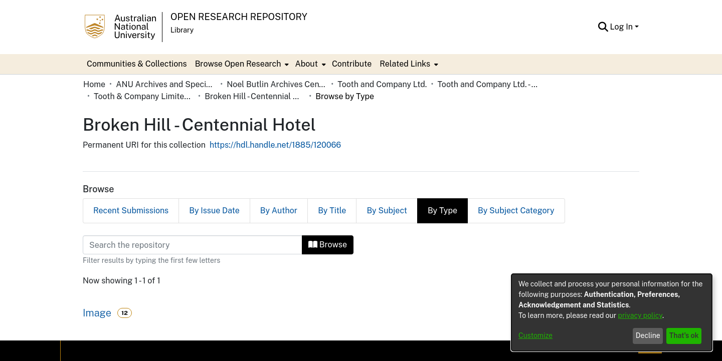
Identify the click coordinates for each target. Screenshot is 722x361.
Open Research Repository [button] (238, 17)
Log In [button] (622, 27)
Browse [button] (327, 244)
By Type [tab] (442, 210)
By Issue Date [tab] (214, 210)
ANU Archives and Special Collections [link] (166, 84)
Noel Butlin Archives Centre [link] (277, 84)
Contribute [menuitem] (352, 64)
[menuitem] (241, 64)
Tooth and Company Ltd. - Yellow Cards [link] (487, 84)
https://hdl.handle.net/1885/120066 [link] (275, 145)
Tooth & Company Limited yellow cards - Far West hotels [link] (144, 96)
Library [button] (182, 30)
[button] (603, 27)
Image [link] (97, 313)
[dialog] (611, 312)
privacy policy (640, 315)
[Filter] (192, 244)
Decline (648, 335)
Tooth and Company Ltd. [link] (382, 84)
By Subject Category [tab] (516, 210)
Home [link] (94, 84)
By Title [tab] (332, 210)
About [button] (306, 64)
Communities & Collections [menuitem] (137, 64)
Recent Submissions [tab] (130, 210)
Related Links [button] (405, 64)
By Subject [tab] (387, 210)
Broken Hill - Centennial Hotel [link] (255, 96)
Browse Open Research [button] (238, 64)
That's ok (684, 335)
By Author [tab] (278, 210)
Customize (535, 335)
